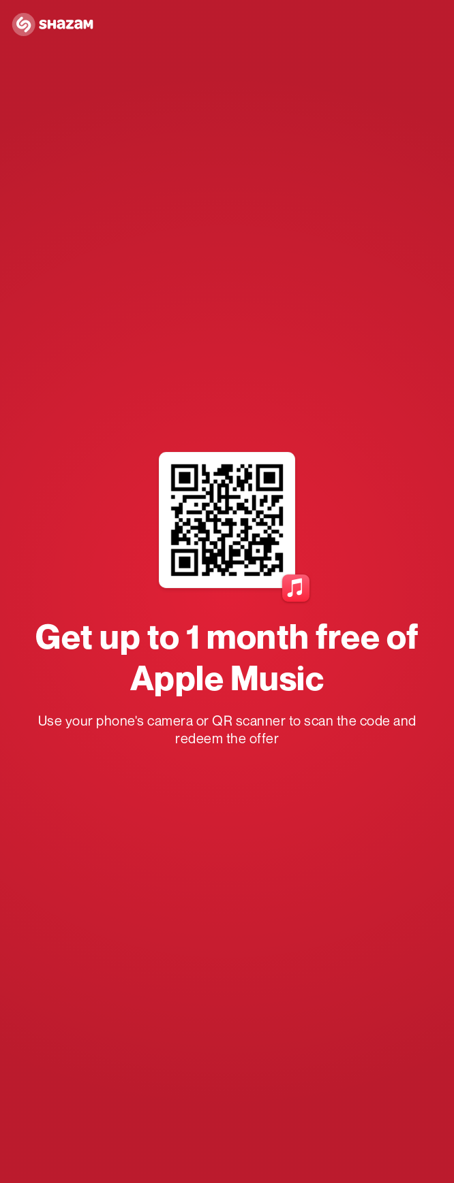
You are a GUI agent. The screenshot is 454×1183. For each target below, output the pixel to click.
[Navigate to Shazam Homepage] (57, 25)
